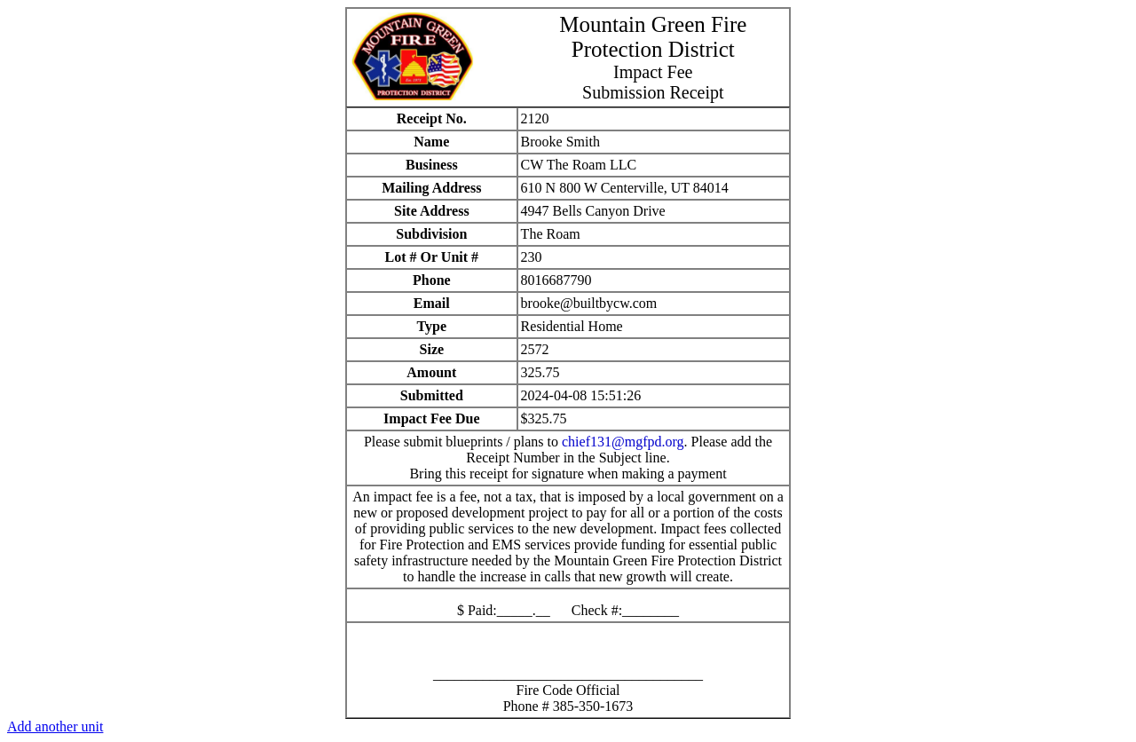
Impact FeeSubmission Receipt (652, 82)
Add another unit (55, 726)
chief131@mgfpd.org (623, 441)
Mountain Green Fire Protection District (652, 36)
